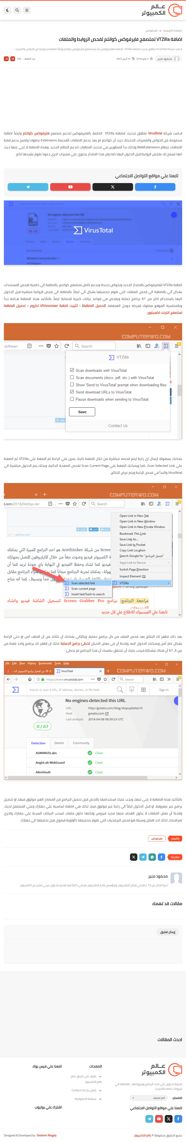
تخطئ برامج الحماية (75, 643)
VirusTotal (155, 133)
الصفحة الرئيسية (172, 30)
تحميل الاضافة (94, 305)
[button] (161, 857)
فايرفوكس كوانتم (36, 133)
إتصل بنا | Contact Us (87, 1090)
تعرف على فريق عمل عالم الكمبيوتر (86, 1079)
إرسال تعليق (167, 932)
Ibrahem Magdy (46, 1135)
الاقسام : (177, 1098)
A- (6, 58)
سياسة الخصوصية (88, 1098)
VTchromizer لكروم (53, 305)
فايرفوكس (151, 30)
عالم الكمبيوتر (142, 1135)
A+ (12, 58)
